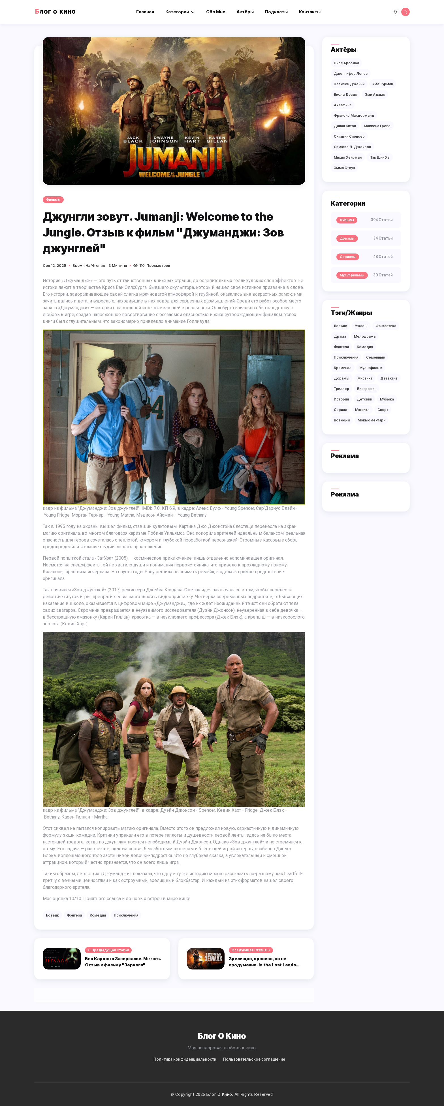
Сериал (340, 410)
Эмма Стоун (344, 168)
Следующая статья (251, 950)
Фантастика (385, 326)
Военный (342, 420)
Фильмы (53, 199)
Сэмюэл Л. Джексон (352, 147)
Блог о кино (219, 1094)
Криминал (342, 368)
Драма (340, 336)
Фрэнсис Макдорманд (354, 115)
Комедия (98, 915)
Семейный (375, 357)
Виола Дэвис (345, 94)
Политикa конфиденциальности (184, 1059)
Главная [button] (145, 11)
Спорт (382, 410)
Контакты (310, 11)
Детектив (389, 378)
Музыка (387, 399)
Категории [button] (177, 11)
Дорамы (347, 238)
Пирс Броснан (346, 63)
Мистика (364, 378)
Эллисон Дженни (349, 84)
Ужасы (361, 326)
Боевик (52, 915)
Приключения (126, 915)
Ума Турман (382, 84)
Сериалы (348, 257)
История (341, 399)
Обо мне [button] (215, 11)
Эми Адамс (375, 94)
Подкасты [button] (276, 11)
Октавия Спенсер (349, 136)
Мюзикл (362, 410)
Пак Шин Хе (380, 157)
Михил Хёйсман (348, 157)
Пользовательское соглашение (254, 1059)
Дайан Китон (345, 126)
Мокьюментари (371, 420)
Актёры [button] (245, 11)
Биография (366, 389)
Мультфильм (370, 368)
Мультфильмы (352, 275)
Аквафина (342, 105)
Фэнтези (74, 915)
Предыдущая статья (108, 950)
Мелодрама (364, 336)
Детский (364, 399)
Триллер (341, 389)
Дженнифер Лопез (351, 73)
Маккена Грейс (377, 126)
